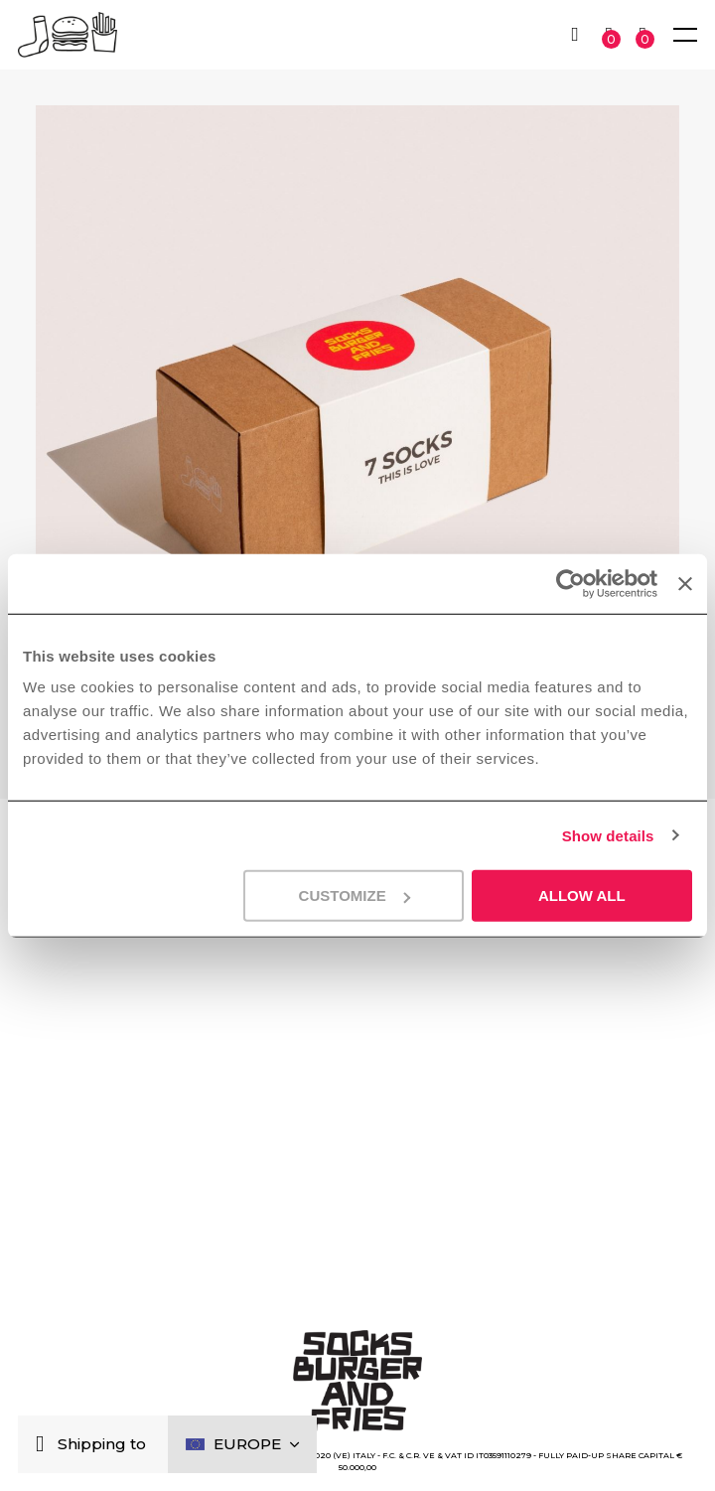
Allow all (582, 895)
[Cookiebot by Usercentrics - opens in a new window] (570, 583)
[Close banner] (685, 583)
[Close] (44, 1444)
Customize (354, 895)
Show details (608, 834)
